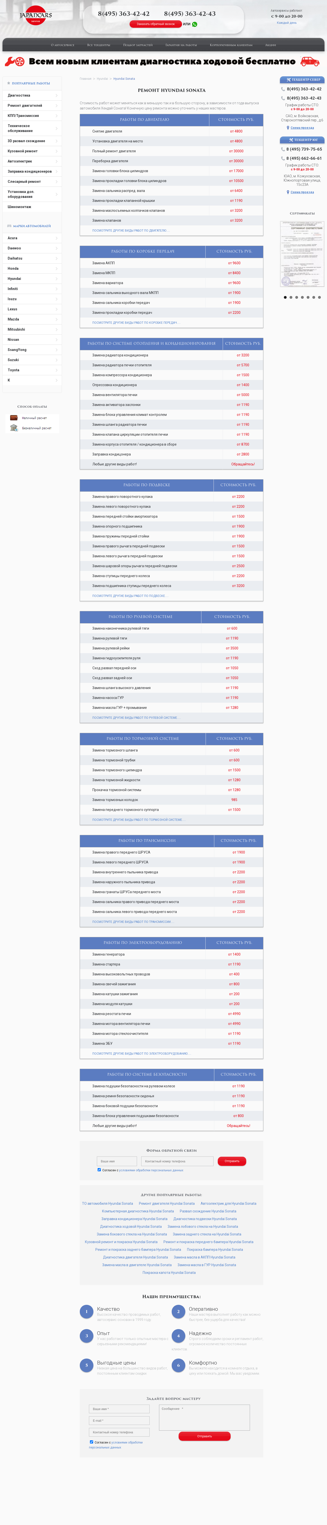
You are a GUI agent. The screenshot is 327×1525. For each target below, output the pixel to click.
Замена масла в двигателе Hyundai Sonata (137, 1265)
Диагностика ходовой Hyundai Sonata (131, 1227)
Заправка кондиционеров (30, 171)
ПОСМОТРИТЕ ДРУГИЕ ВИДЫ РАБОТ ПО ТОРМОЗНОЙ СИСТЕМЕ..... (139, 820)
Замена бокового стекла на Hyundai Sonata (132, 1234)
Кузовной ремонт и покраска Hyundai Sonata (121, 1242)
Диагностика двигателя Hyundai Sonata (135, 1257)
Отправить (232, 1161)
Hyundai (14, 279)
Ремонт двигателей (25, 105)
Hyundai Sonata (124, 78)
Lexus (12, 309)
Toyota (13, 370)
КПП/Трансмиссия (23, 116)
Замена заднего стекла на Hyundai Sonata (207, 1234)
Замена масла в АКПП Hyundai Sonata (204, 1257)
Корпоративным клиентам (231, 45)
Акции (270, 45)
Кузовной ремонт (23, 151)
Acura (12, 238)
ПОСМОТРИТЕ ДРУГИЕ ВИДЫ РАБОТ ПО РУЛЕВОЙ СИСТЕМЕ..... (136, 718)
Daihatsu (15, 258)
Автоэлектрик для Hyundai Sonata (228, 1203)
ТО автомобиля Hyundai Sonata (107, 1203)
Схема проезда (302, 128)
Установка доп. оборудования (21, 194)
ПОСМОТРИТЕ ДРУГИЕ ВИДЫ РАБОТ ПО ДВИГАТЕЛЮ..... (131, 230)
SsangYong (17, 350)
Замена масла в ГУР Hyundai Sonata (207, 1265)
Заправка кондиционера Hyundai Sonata (134, 1219)
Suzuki (13, 360)
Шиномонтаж (19, 207)
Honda (13, 268)
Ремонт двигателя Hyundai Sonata (167, 1203)
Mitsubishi (16, 329)
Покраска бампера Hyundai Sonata (215, 1250)
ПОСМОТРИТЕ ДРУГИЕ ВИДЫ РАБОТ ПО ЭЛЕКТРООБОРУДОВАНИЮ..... (141, 1053)
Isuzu (12, 299)
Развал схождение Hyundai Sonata (208, 1211)
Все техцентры (98, 45)
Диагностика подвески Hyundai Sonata (205, 1219)
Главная (85, 78)
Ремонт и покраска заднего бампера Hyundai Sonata (138, 1250)
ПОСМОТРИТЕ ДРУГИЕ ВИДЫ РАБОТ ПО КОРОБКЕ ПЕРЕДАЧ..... (136, 322)
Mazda (13, 319)
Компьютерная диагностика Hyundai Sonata (138, 1211)
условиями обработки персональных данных (151, 1170)
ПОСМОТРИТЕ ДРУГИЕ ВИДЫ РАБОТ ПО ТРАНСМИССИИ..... (133, 922)
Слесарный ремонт (24, 182)
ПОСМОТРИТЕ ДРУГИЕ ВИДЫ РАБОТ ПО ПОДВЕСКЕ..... (130, 596)
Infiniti (13, 289)
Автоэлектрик (20, 161)
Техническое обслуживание (20, 128)
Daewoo (14, 248)
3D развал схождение (26, 141)
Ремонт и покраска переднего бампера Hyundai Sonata (208, 1242)
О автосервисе (62, 45)
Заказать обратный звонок (156, 24)
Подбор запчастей (138, 45)
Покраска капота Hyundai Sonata (169, 1273)
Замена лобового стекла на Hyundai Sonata (203, 1227)
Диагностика (19, 95)
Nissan (13, 340)
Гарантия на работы (181, 45)
